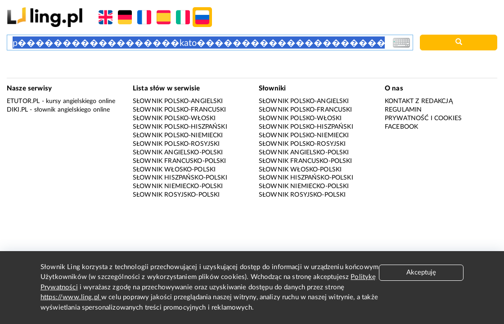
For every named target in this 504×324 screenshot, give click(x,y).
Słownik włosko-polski (174, 169)
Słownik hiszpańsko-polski (180, 178)
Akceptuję (421, 272)
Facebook (401, 127)
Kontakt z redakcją (419, 101)
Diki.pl (17, 110)
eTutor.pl (23, 101)
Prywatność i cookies (423, 118)
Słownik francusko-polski (179, 161)
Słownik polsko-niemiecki (178, 135)
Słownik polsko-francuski (179, 110)
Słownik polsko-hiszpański (180, 127)
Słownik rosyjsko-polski (176, 195)
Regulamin (403, 110)
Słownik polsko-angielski (178, 101)
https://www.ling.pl (70, 297)
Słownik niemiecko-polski (178, 186)
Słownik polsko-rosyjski (176, 144)
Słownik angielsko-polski (178, 152)
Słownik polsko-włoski (174, 118)
